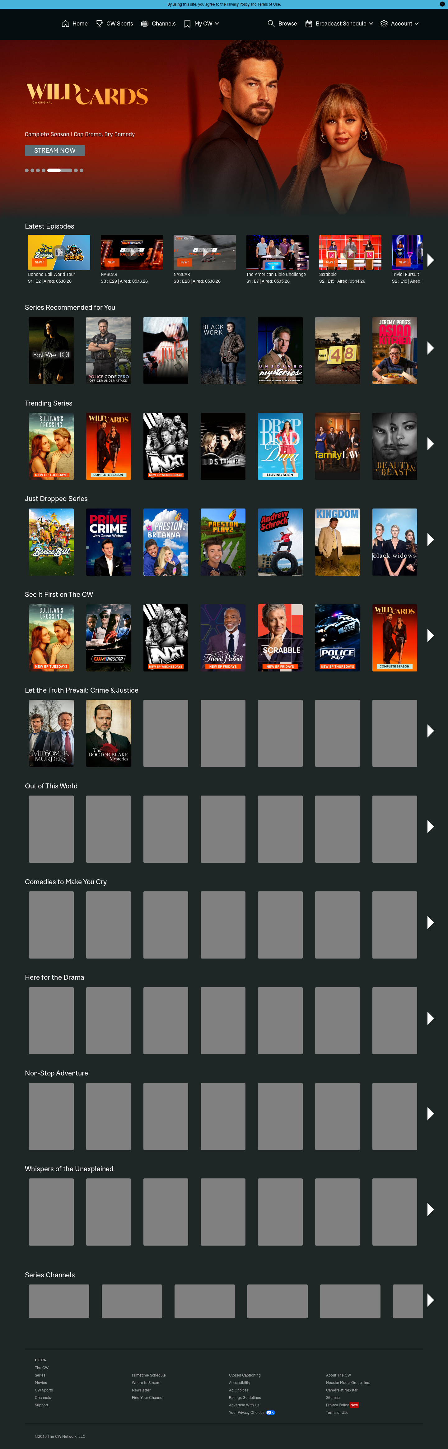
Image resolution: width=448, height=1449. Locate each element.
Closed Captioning (245, 1375)
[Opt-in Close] (442, 4)
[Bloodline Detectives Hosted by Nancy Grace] (205, 1301)
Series (40, 1375)
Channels (43, 1397)
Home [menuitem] (75, 23)
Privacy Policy (238, 4)
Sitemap (333, 1397)
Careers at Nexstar (341, 1390)
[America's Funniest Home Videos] (59, 1301)
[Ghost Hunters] (350, 1301)
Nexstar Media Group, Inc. (348, 1382)
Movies (41, 1382)
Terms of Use (269, 4)
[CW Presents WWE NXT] (277, 1301)
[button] (431, 260)
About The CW (338, 1375)
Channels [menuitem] (158, 23)
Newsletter (141, 1390)
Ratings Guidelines (245, 1397)
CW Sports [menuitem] (114, 23)
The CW (37, 22)
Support (41, 1405)
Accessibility (239, 1382)
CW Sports (44, 1390)
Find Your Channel (147, 1397)
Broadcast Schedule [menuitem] (338, 23)
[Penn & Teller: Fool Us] (132, 1301)
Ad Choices (239, 1390)
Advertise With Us (244, 1405)
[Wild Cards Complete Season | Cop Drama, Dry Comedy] (224, 129)
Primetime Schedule (149, 1375)
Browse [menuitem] (282, 23)
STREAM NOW (55, 150)
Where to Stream (146, 1382)
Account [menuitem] (399, 23)
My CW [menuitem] (201, 23)
